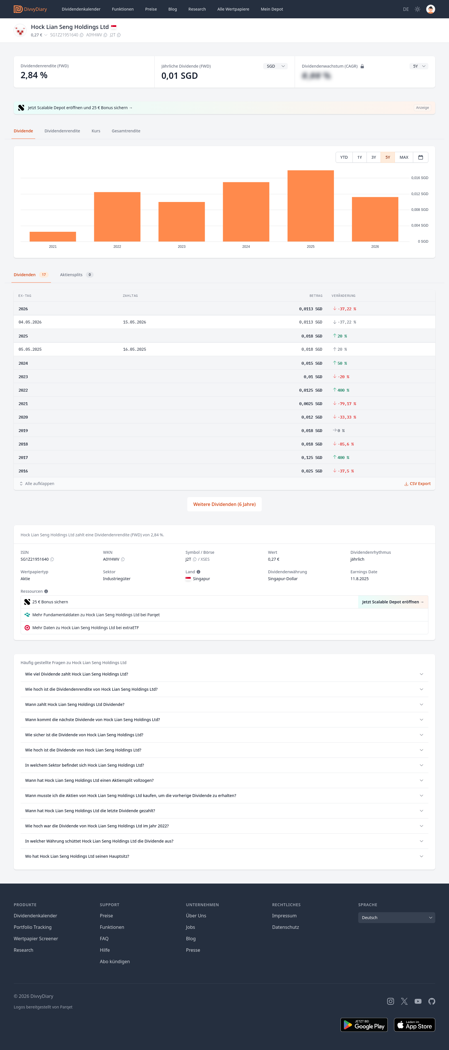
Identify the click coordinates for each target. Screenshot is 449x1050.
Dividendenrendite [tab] (62, 131)
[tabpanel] (224, 202)
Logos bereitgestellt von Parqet (43, 1007)
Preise (151, 9)
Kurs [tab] (96, 131)
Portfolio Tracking (33, 927)
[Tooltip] (198, 572)
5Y (387, 157)
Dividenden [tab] (31, 275)
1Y (359, 157)
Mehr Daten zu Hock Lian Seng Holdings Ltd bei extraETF (85, 627)
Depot (272, 9)
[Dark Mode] (417, 9)
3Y (373, 157)
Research (24, 950)
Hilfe (105, 950)
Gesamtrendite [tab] (126, 131)
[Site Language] (406, 9)
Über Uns (196, 915)
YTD (344, 157)
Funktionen (123, 9)
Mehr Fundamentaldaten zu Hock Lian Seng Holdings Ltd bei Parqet (96, 614)
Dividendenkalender (81, 9)
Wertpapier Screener (36, 938)
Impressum (284, 915)
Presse (193, 950)
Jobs (190, 927)
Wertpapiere (233, 9)
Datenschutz (285, 927)
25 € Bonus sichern (50, 602)
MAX (403, 157)
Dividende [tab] (23, 131)
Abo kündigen (115, 961)
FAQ (104, 938)
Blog (191, 938)
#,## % (316, 75)
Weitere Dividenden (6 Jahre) (224, 504)
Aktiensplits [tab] (77, 275)
